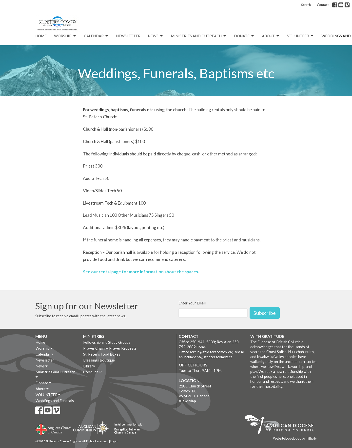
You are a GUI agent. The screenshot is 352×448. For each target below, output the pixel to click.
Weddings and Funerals (55, 400)
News (155, 36)
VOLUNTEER (300, 36)
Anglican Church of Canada (53, 429)
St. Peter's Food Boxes (101, 354)
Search (306, 5)
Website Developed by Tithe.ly (295, 438)
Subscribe (265, 313)
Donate (244, 36)
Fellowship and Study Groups (106, 342)
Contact (323, 5)
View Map (187, 401)
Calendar (96, 36)
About (271, 36)
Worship (65, 36)
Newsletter (128, 36)
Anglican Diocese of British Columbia (281, 425)
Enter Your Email (192, 303)
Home (41, 36)
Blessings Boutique (99, 360)
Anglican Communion (91, 428)
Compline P (92, 372)
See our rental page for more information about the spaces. (141, 271)
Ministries (93, 336)
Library (89, 366)
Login (113, 441)
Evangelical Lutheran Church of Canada (127, 429)
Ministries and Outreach (199, 36)
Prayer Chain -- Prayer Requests (110, 348)
